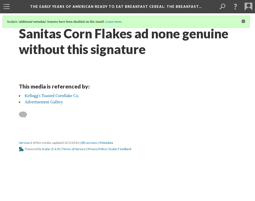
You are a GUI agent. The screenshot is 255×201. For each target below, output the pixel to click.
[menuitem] (6, 6)
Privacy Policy (97, 149)
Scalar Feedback (120, 149)
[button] (235, 6)
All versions (89, 143)
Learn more (113, 21)
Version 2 (25, 143)
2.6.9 (55, 149)
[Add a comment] (25, 114)
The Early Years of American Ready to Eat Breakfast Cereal (116, 6)
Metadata (106, 143)
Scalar (46, 149)
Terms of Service (74, 149)
